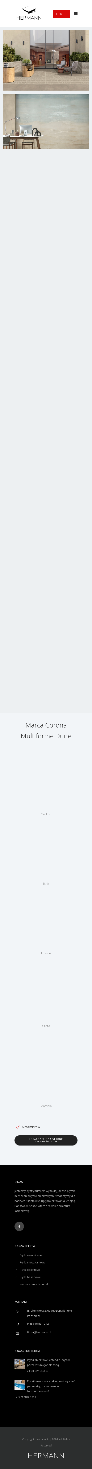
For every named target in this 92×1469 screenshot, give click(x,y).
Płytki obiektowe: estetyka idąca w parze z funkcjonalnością (48, 1362)
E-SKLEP (61, 13)
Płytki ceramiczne (31, 1255)
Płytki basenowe (30, 1277)
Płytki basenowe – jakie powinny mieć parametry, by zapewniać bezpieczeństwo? (51, 1386)
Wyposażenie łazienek (34, 1284)
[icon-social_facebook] (19, 1226)
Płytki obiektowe (30, 1270)
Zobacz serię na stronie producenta (46, 1140)
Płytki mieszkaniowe (33, 1262)
